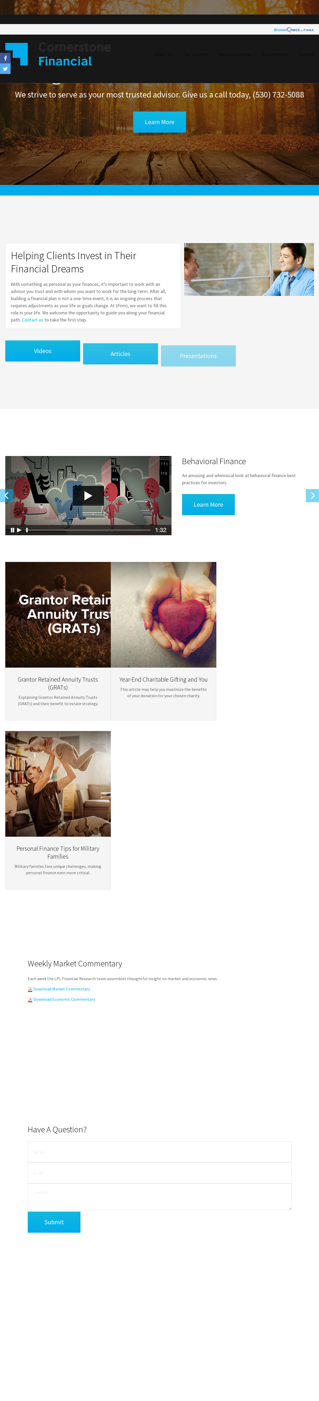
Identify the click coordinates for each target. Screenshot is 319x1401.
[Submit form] (54, 1060)
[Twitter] (220, 1335)
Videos (42, 358)
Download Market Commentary (61, 815)
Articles (120, 362)
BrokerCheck (110, 1274)
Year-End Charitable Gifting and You (158, 690)
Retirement (283, 1276)
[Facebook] (213, 1335)
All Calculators (286, 1338)
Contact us (30, 322)
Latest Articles (285, 1324)
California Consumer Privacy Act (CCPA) (157, 1321)
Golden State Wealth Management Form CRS (38, 1371)
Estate (280, 1290)
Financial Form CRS (25, 1268)
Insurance (282, 1297)
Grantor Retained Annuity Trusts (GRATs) (52, 683)
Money (280, 1310)
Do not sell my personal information (138, 1326)
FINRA (166, 1345)
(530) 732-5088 (278, 94)
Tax (277, 1303)
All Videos (282, 1331)
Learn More (159, 122)
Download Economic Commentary (63, 826)
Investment (283, 1283)
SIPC (177, 1345)
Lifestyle (281, 1317)
